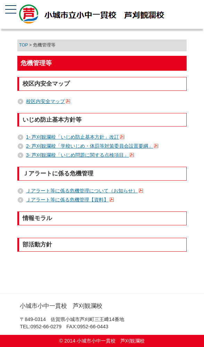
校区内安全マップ (45, 101)
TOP (23, 45)
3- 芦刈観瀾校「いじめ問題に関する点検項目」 (77, 155)
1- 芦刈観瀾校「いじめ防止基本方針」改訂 (72, 137)
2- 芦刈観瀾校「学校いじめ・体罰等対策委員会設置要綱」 (89, 146)
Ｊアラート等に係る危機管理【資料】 (67, 199)
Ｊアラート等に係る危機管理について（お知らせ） (82, 190)
